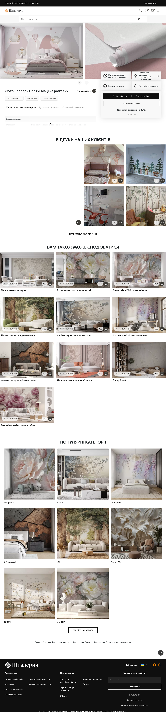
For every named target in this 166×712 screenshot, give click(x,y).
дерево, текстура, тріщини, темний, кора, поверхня (19, 376)
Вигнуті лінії (119, 376)
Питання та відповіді (14, 675)
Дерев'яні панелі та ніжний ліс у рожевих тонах (75, 376)
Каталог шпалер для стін (40, 680)
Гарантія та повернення (39, 675)
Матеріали (9, 680)
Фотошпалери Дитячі (81, 638)
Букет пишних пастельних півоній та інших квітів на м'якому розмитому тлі (75, 286)
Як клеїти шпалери (13, 690)
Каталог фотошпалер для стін (57, 638)
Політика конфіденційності (68, 676)
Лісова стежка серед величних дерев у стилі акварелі (19, 331)
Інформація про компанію (67, 685)
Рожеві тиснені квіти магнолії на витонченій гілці (19, 421)
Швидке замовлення (131, 103)
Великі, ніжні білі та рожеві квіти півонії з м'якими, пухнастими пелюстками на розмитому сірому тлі (131, 286)
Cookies (86, 680)
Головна (38, 638)
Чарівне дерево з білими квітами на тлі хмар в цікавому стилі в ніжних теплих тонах (75, 331)
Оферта (63, 692)
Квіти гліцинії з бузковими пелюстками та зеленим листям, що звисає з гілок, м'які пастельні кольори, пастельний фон (131, 331)
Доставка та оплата (14, 685)
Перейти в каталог (83, 626)
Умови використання (92, 675)
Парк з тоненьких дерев (13, 286)
